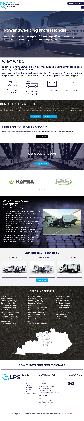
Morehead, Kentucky (36, 305)
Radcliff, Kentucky (35, 319)
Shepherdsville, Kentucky (37, 323)
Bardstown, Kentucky (9, 296)
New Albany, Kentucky (36, 312)
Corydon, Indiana (62, 308)
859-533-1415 (47, 390)
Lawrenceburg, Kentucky (37, 298)
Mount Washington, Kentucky (39, 310)
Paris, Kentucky (33, 317)
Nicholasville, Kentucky (36, 314)
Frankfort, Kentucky (8, 314)
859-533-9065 (48, 403)
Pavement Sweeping (12, 91)
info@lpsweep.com (49, 405)
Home (28, 383)
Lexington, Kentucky (35, 301)
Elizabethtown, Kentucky (10, 312)
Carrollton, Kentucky (8, 301)
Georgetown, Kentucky (9, 317)
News (27, 391)
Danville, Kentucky (7, 310)
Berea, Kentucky (7, 298)
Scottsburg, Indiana (63, 319)
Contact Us (52, 90)
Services (28, 385)
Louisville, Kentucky (35, 303)
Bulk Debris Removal (32, 93)
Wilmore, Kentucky (62, 301)
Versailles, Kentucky (63, 298)
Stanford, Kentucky (63, 296)
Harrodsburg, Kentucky (9, 319)
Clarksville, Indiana (63, 305)
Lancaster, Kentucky (35, 296)
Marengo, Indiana (62, 312)
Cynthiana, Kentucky (8, 308)
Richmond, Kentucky (35, 321)
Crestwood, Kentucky (9, 305)
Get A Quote (72, 90)
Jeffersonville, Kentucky (9, 321)
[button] (75, 3)
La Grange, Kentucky (8, 323)
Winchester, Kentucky (64, 303)
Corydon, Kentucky (8, 303)
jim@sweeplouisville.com (51, 392)
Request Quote (31, 393)
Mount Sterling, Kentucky (37, 308)
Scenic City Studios (66, 414)
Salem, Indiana (61, 317)
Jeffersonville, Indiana (64, 310)
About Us (29, 387)
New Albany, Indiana (63, 314)
